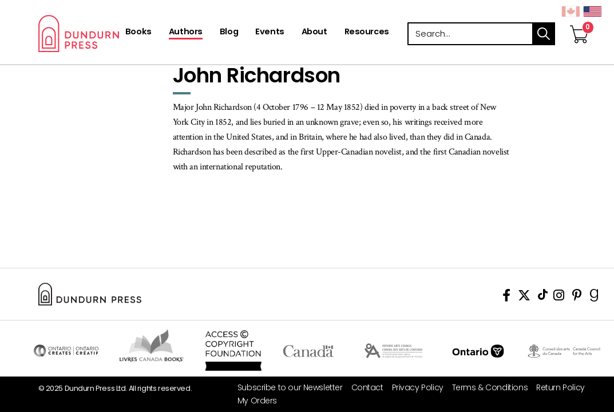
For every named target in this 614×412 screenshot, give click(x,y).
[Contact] (363, 387)
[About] (314, 32)
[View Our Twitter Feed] (524, 297)
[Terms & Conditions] (485, 387)
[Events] (269, 32)
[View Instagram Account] (558, 297)
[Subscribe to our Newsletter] (286, 387)
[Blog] (229, 32)
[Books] (138, 32)
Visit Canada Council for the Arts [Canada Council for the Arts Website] (564, 351)
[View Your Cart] (579, 22)
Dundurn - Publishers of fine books (114, 33)
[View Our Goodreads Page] (594, 297)
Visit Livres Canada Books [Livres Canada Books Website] (152, 345)
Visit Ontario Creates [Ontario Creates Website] (66, 351)
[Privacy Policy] (413, 387)
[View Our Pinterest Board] (577, 297)
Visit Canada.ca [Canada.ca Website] (308, 351)
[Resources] (367, 32)
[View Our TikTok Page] (542, 297)
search (543, 33)
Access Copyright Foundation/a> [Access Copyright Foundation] (233, 351)
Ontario (478, 351)
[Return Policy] (556, 387)
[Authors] (185, 32)
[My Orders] (253, 400)
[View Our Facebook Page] (506, 297)
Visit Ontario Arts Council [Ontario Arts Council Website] (393, 351)
